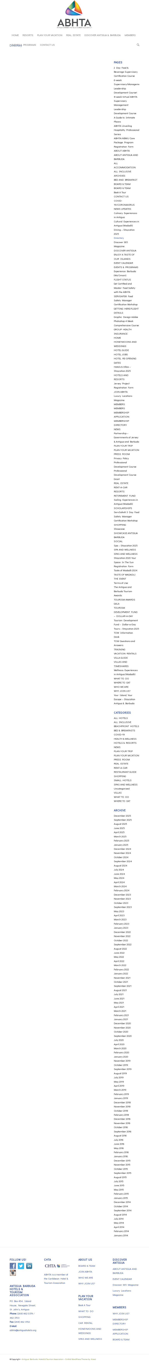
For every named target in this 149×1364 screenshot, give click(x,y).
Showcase (119, 528)
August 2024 (120, 865)
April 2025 (119, 832)
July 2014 (119, 1218)
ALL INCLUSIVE (122, 171)
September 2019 (123, 1069)
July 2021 (118, 994)
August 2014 (120, 1214)
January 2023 (121, 927)
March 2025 (120, 836)
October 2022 (121, 940)
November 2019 (122, 1060)
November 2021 (122, 977)
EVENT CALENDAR (123, 262)
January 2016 (121, 1156)
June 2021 (119, 998)
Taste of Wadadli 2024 (125, 570)
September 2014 (123, 1210)
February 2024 (121, 890)
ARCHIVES (119, 175)
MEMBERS (119, 404)
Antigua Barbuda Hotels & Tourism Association (42, 1359)
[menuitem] (15, 35)
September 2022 (123, 944)
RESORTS (119, 491)
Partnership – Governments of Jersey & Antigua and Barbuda (126, 437)
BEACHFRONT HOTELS (126, 726)
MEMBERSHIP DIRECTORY (120, 1321)
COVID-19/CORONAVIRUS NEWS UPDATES (124, 205)
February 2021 (121, 1015)
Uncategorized (122, 788)
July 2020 (119, 1039)
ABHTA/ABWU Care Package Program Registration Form (124, 142)
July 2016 (118, 1139)
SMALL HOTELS (123, 780)
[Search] (137, 45)
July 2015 (118, 1181)
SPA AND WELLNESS (125, 549)
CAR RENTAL (85, 1322)
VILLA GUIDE (121, 657)
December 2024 (122, 848)
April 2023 (119, 915)
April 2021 (119, 1006)
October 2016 (121, 1127)
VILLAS (118, 792)
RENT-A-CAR (120, 487)
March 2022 (120, 965)
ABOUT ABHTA (122, 150)
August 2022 (120, 948)
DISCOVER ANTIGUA (125, 250)
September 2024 (123, 861)
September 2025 (123, 819)
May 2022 (119, 956)
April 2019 (119, 1085)
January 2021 (121, 1019)
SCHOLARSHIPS (123, 508)
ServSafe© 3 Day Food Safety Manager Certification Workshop (126, 516)
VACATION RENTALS (125, 653)
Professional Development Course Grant (125, 475)
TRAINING (119, 649)
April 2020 (119, 1044)
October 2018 (121, 1110)
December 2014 (122, 1202)
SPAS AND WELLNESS (126, 553)
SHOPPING (120, 524)
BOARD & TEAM (122, 183)
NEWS (117, 429)
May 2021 (119, 1002)
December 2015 (122, 1160)
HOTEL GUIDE (121, 350)
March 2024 (120, 886)
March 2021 (120, 1010)
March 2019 (120, 1089)
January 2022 (121, 973)
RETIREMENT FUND (125, 495)
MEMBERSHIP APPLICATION (120, 1331)
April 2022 (119, 961)
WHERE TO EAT (122, 682)
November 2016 (122, 1123)
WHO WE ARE (121, 686)
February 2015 (121, 1193)
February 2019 (121, 1094)
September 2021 (122, 985)
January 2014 (121, 1235)
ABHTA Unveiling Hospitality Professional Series (126, 130)
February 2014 (121, 1231)
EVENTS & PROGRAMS (126, 267)
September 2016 (122, 1131)
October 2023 (121, 902)
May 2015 (119, 1189)
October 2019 (121, 1064)
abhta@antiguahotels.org (23, 1330)
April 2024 (119, 882)
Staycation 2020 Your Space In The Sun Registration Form (125, 562)
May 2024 (119, 877)
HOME (117, 337)
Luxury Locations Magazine (122, 1292)
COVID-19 (119, 734)
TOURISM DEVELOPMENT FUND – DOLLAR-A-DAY (126, 612)
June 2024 (119, 873)
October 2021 (121, 981)
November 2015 (122, 1164)
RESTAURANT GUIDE (125, 771)
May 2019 (119, 1081)
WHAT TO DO (121, 678)
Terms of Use (121, 582)
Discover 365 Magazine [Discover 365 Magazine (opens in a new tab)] (126, 1284)
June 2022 (119, 952)
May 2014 (119, 1222)
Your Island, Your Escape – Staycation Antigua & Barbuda (124, 699)
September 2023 (123, 906)
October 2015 (121, 1168)
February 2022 (121, 969)
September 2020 (123, 1035)
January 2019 (121, 1098)
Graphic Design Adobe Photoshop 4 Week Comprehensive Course (126, 321)
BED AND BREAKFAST (125, 179)
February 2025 (121, 840)
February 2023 (121, 923)
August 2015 (120, 1177)
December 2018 (122, 1102)
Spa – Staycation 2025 (126, 545)
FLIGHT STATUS (122, 279)
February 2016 (121, 1152)
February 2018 (121, 1114)
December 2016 (122, 1118)
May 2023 (119, 911)
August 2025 (120, 823)
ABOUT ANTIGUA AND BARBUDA (125, 1270)
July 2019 (119, 1077)
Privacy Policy (121, 458)
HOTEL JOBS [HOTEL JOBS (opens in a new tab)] (121, 354)
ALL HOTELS (121, 718)
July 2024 (119, 869)
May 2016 (119, 1148)
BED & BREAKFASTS (124, 730)
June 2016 (119, 1143)
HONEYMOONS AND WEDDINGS (89, 1330)
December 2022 (122, 931)
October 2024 (121, 857)
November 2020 (122, 1027)
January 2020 (121, 1056)
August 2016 (120, 1135)
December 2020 (122, 1023)
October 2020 (121, 1031)
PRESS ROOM (122, 454)
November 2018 (122, 1106)
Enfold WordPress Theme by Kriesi (80, 1359)
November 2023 (122, 898)
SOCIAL (118, 541)
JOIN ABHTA (121, 391)
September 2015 (122, 1172)
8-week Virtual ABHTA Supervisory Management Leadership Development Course (125, 105)
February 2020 (121, 1052)
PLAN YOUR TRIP (123, 445)
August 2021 (120, 990)
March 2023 (120, 919)
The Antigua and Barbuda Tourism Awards (123, 591)
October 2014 (121, 1206)
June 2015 (119, 1185)
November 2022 (122, 936)
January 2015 (121, 1197)
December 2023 (122, 894)
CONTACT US (121, 196)
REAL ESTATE (121, 483)
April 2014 (119, 1227)
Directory (119, 237)
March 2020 (120, 1048)
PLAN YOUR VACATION (126, 449)
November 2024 (122, 852)
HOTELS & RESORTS (125, 742)
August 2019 (120, 1073)
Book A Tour (120, 192)
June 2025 (119, 828)
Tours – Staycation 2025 (126, 628)
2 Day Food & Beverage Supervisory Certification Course (126, 72)
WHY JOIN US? (122, 690)
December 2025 (122, 815)
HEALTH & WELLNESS (125, 738)
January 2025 (121, 844)
